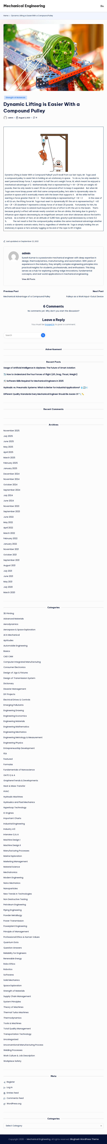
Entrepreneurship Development (19, 748)
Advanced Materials (13, 618)
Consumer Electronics (14, 667)
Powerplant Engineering (15, 926)
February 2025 (10, 463)
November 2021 (11, 549)
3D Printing (8, 613)
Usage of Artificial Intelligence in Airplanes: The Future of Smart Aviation (39, 367)
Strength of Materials (15, 97)
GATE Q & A (9, 775)
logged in (49, 324)
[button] (28, 279)
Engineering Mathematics (16, 726)
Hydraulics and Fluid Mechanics (19, 802)
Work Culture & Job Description (19, 1055)
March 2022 (9, 533)
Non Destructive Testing (15, 899)
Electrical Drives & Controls (16, 699)
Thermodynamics (12, 1017)
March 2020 (9, 592)
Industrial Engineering (14, 823)
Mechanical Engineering (24, 6)
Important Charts (12, 818)
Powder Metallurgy (12, 915)
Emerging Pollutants (13, 705)
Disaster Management (14, 689)
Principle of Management (16, 931)
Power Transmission (13, 920)
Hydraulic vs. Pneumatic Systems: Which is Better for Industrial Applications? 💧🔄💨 (45, 387)
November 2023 (11, 506)
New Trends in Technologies (17, 893)
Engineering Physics (13, 742)
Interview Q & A (11, 834)
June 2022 (8, 516)
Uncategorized (10, 1039)
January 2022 (10, 543)
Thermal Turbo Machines (16, 1012)
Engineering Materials (14, 721)
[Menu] (101, 6)
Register (11, 1082)
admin (26, 253)
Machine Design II (12, 845)
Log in (10, 1087)
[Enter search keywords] (24, 335)
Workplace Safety (12, 1061)
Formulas (8, 764)
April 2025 (8, 452)
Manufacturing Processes (16, 850)
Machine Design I (11, 839)
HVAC (6, 791)
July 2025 (8, 436)
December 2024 (11, 473)
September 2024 (11, 490)
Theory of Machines (13, 1007)
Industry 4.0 (9, 829)
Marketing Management (15, 861)
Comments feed (15, 1098)
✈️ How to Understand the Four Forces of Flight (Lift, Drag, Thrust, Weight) (40, 374)
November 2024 (11, 479)
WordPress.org (14, 1103)
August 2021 (9, 565)
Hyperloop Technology (14, 807)
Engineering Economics (15, 716)
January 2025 (10, 468)
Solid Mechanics (11, 980)
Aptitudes (8, 640)
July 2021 (7, 570)
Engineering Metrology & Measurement (22, 737)
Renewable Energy (12, 958)
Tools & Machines (12, 1023)
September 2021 (11, 560)
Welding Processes (12, 1050)
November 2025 (11, 430)
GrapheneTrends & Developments (20, 780)
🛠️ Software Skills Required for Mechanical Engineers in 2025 (33, 381)
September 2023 (11, 511)
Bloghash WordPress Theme (84, 1139)
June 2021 (8, 576)
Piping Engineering (12, 910)
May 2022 (8, 522)
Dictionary (8, 683)
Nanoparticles (10, 888)
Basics (6, 651)
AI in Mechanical (11, 635)
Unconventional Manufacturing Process (23, 1044)
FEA (5, 753)
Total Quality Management (17, 1028)
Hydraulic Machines (13, 796)
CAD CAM (8, 656)
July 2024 (8, 495)
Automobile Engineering (15, 645)
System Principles (12, 1001)
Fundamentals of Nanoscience (19, 769)
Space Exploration (12, 985)
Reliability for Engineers (14, 953)
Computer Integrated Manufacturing (22, 662)
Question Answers (12, 947)
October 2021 (10, 554)
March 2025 (9, 457)
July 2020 (8, 587)
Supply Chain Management (17, 996)
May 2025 (8, 446)
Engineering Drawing (13, 710)
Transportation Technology (17, 1034)
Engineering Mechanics (14, 732)
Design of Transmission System (19, 678)
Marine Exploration (12, 856)
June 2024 (8, 500)
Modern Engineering (13, 877)
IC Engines (8, 813)
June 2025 (8, 441)
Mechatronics (10, 872)
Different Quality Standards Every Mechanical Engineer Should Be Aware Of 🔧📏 (43, 394)
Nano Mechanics (11, 883)
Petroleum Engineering (14, 904)
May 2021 (7, 581)
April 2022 (8, 527)
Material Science (11, 866)
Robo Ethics (9, 963)
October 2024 (10, 484)
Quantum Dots (11, 942)
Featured (8, 759)
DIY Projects (9, 694)
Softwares (8, 974)
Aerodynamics (10, 624)
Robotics (7, 969)
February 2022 (10, 538)
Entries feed (13, 1092)
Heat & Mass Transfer (14, 786)
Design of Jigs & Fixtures (15, 672)
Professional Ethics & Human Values (21, 937)
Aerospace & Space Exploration (19, 629)
